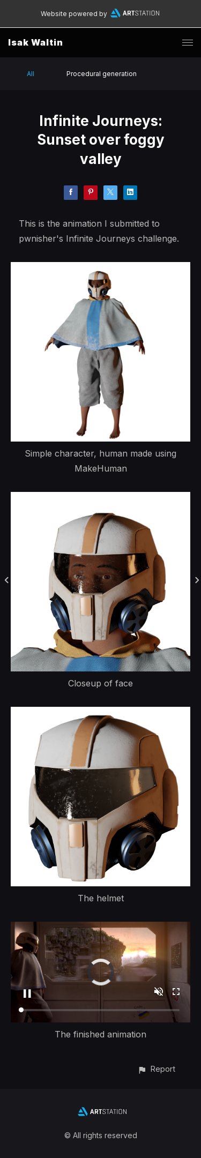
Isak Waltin (35, 42)
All (30, 74)
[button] (156, 1069)
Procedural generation (101, 74)
